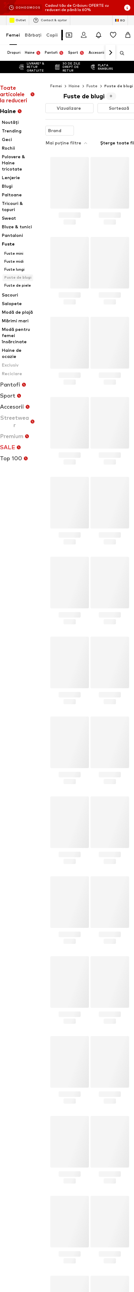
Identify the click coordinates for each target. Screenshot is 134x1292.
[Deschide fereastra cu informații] (127, 8)
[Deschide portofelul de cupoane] (69, 35)
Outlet (18, 20)
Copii (52, 34)
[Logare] (83, 35)
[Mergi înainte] (110, 53)
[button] (69, 108)
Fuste (92, 86)
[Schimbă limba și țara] (120, 20)
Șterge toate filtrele (103, 129)
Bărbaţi (33, 34)
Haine (74, 86)
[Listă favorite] (113, 35)
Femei (13, 34)
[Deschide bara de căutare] (120, 53)
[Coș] (128, 35)
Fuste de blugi (118, 86)
